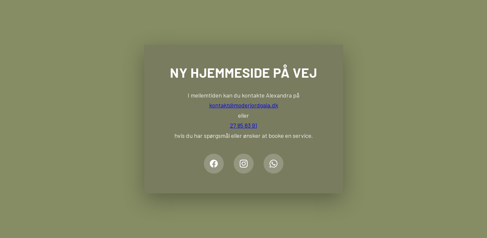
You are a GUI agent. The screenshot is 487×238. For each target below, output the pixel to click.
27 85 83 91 (243, 125)
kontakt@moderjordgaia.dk (243, 105)
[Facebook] (214, 164)
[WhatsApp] (273, 164)
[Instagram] (244, 164)
